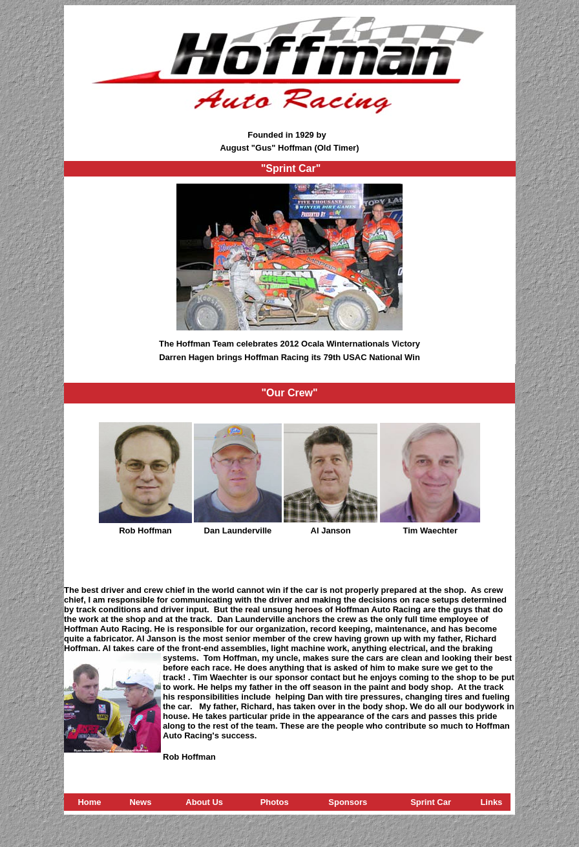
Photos (274, 802)
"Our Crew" (289, 392)
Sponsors (347, 802)
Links (491, 802)
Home (89, 802)
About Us (204, 802)
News (140, 802)
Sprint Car (430, 802)
